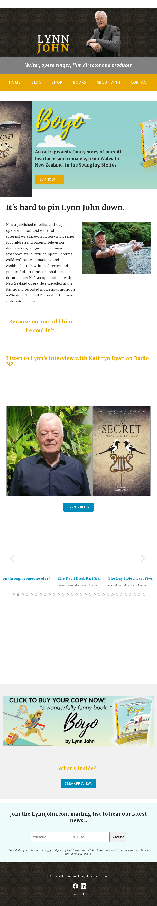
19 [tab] (94, 595)
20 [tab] (99, 595)
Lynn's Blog (78, 507)
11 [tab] (58, 595)
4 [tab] (27, 595)
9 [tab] (49, 595)
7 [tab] (40, 595)
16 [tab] (81, 595)
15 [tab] (76, 595)
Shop (57, 82)
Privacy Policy (78, 894)
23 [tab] (112, 595)
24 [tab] (117, 595)
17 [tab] (85, 595)
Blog (36, 82)
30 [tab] (144, 595)
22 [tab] (108, 595)
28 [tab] (135, 595)
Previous (10, 148)
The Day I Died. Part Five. (132, 578)
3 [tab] (22, 595)
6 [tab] (36, 595)
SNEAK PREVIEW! (78, 783)
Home (15, 82)
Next (146, 148)
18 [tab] (90, 595)
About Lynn (108, 82)
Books (79, 82)
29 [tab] (139, 595)
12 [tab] (63, 595)
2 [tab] (18, 595)
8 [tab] (45, 595)
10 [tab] (54, 595)
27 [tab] (130, 595)
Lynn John (78, 876)
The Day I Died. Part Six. (81, 578)
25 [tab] (121, 595)
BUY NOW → (104, 179)
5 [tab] (31, 595)
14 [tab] (72, 595)
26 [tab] (126, 595)
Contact (139, 82)
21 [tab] (103, 595)
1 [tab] (13, 595)
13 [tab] (67, 595)
